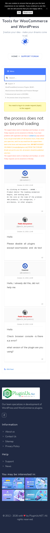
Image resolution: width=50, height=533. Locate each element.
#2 (42, 257)
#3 (42, 304)
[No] (46, 8)
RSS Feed (10, 369)
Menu (10, 71)
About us (8, 431)
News (6, 466)
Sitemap (7, 441)
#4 (42, 359)
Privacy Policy (11, 446)
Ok (19, 13)
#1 (42, 211)
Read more (28, 13)
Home (14, 56)
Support (8, 461)
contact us (32, 136)
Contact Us (9, 436)
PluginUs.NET (36, 515)
